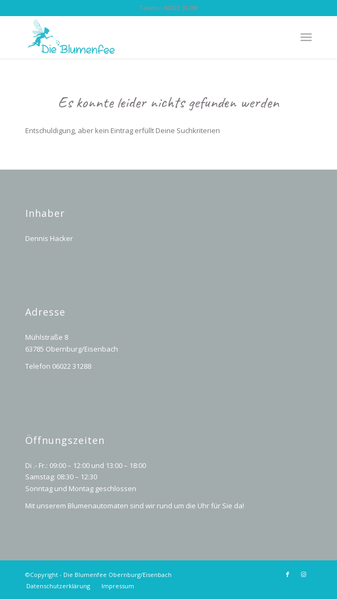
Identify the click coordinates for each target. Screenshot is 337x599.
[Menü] (306, 37)
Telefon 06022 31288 (168, 8)
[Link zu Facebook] (288, 574)
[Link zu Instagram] (304, 574)
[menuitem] (58, 586)
